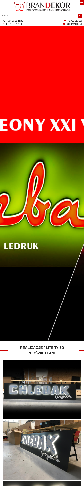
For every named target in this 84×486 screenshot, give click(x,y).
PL (3, 24)
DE (10, 24)
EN (17, 24)
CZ (25, 24)
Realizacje (31, 348)
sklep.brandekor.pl (72, 24)
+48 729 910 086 (73, 21)
